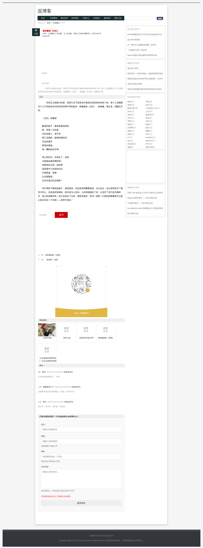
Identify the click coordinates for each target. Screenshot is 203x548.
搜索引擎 (131, 108)
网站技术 (64, 18)
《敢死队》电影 (51, 260)
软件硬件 (75, 18)
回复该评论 (68, 372)
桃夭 (44, 402)
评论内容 (45, 467)
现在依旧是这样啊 (134, 84)
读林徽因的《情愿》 (53, 255)
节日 (129, 118)
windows (149, 137)
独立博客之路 (132, 213)
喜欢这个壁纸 (132, 68)
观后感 (130, 144)
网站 (43, 451)
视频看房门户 (48, 387)
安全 (129, 111)
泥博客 (45, 11)
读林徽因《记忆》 (50, 31)
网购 (129, 131)
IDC (147, 134)
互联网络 (53, 18)
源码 (129, 134)
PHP (147, 144)
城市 (129, 102)
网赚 (147, 131)
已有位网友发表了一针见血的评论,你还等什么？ (59, 416)
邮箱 (43, 436)
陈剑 (44, 372)
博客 (129, 105)
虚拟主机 (149, 147)
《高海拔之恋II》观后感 (137, 50)
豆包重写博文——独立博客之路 (140, 203)
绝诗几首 (67, 338)
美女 (147, 118)
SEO (147, 105)
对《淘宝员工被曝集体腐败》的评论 (141, 45)
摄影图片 (107, 18)
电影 (129, 124)
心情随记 (96, 18)
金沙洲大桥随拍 (133, 40)
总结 (147, 121)
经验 (147, 124)
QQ (128, 141)
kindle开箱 (47, 338)
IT (128, 137)
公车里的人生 (151, 108)
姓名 (43, 424)
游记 (147, 128)
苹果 (129, 121)
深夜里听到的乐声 (86, 338)
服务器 (148, 115)
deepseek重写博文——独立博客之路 (142, 198)
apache (148, 141)
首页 (43, 18)
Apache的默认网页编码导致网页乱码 (142, 55)
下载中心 (85, 18)
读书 (61, 215)
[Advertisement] (81, 46)
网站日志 (118, 18)
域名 (129, 115)
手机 (147, 102)
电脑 (129, 147)
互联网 (130, 128)
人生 (147, 111)
